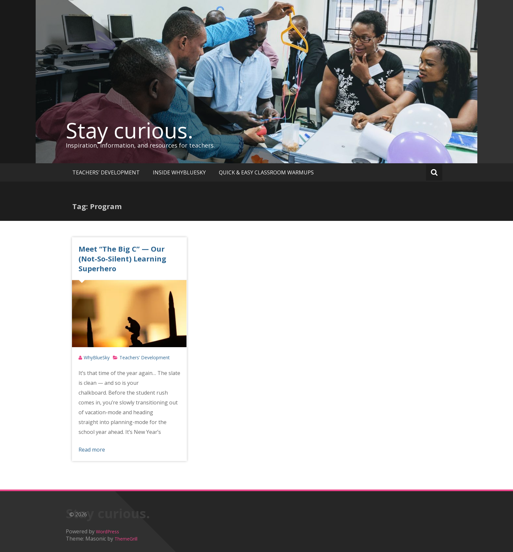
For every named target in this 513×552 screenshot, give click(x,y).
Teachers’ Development (144, 357)
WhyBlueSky (97, 357)
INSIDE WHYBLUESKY (179, 172)
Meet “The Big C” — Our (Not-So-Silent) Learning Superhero (122, 258)
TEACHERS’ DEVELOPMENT (106, 172)
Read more (92, 449)
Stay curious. (129, 130)
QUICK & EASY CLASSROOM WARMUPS (266, 172)
